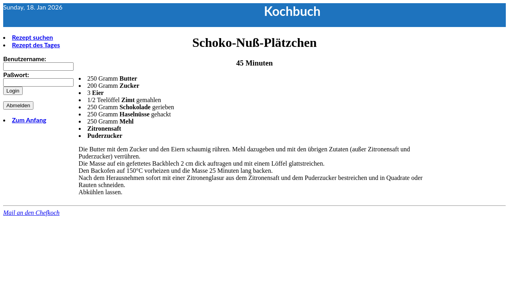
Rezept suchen (32, 37)
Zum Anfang (29, 120)
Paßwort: (16, 74)
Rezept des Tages (36, 44)
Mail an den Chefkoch (31, 212)
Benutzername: (24, 58)
